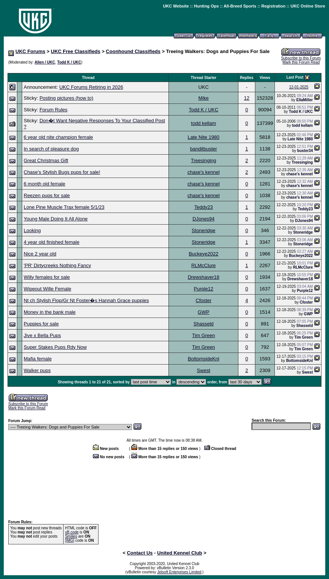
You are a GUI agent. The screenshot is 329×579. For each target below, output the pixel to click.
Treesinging (203, 160)
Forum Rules (53, 109)
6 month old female (44, 184)
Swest (203, 370)
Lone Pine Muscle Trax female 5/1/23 (64, 207)
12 (246, 98)
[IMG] (69, 540)
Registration (273, 6)
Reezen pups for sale (47, 195)
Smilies (71, 536)
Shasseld (204, 324)
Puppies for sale (41, 324)
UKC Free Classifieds (75, 51)
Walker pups (37, 370)
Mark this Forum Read (301, 62)
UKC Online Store (308, 6)
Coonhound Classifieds (133, 51)
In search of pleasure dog (51, 149)
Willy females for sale (47, 277)
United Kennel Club (179, 553)
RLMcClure (203, 265)
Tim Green (203, 335)
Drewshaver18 (203, 277)
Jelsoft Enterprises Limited (179, 572)
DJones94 (204, 219)
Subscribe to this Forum (301, 58)
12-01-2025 (298, 87)
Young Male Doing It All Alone (56, 219)
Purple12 (203, 289)
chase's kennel (204, 172)
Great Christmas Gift (46, 160)
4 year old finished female (51, 242)
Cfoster (203, 300)
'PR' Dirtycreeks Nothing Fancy (57, 265)
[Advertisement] (165, 69)
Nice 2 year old (40, 254)
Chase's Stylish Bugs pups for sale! (62, 172)
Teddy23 (203, 207)
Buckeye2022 (203, 254)
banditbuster (203, 149)
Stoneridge (203, 230)
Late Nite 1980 (204, 137)
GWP (203, 312)
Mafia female (38, 359)
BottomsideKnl (203, 359)
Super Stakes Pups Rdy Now (55, 347)
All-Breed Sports (240, 6)
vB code (72, 532)
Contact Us (140, 553)
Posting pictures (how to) (66, 98)
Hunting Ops (206, 6)
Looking (32, 230)
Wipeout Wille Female (47, 289)
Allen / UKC (45, 62)
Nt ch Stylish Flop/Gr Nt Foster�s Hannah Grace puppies (86, 300)
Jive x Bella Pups (42, 335)
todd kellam (203, 123)
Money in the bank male (50, 312)
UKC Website (176, 6)
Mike (204, 98)
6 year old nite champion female (58, 137)
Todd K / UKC (69, 62)
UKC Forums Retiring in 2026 (91, 87)
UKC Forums (30, 51)
